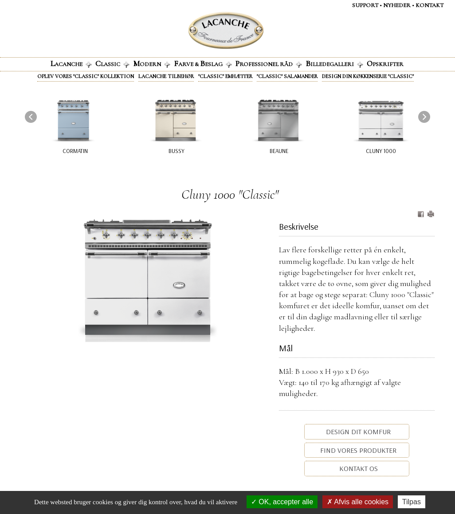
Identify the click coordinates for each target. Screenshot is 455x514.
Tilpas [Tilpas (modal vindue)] (411, 502)
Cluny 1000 (381, 150)
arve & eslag (203, 63)
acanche (71, 63)
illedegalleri (334, 63)
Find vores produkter (357, 450)
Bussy (176, 150)
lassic (112, 63)
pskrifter (385, 63)
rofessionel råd (268, 63)
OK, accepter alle (282, 502)
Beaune (279, 150)
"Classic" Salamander (287, 76)
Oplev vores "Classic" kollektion (85, 76)
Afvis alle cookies (357, 502)
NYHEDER (397, 5)
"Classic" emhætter (225, 76)
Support (365, 5)
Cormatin (75, 150)
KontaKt (429, 5)
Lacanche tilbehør (166, 76)
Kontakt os (357, 468)
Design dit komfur (357, 431)
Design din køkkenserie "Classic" (368, 76)
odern (151, 63)
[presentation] (31, 117)
